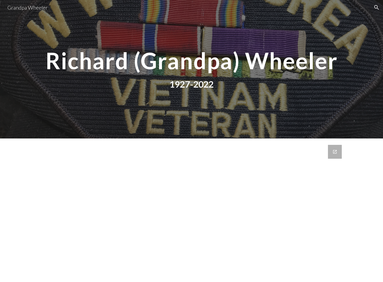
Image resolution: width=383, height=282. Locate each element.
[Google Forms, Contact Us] (191, 210)
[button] (376, 7)
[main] (191, 61)
